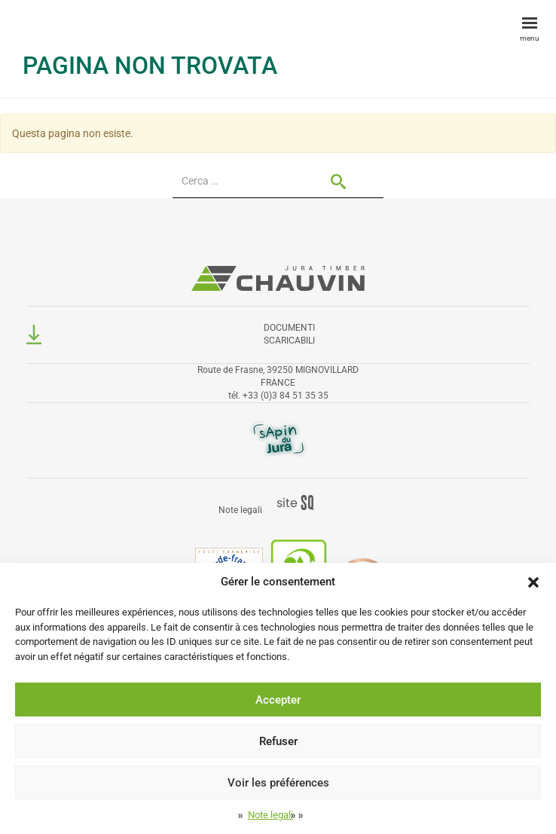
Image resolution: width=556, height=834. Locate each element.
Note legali (270, 814)
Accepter (278, 700)
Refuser (278, 741)
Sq (300, 503)
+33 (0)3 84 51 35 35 (285, 395)
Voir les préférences (278, 783)
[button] (533, 582)
